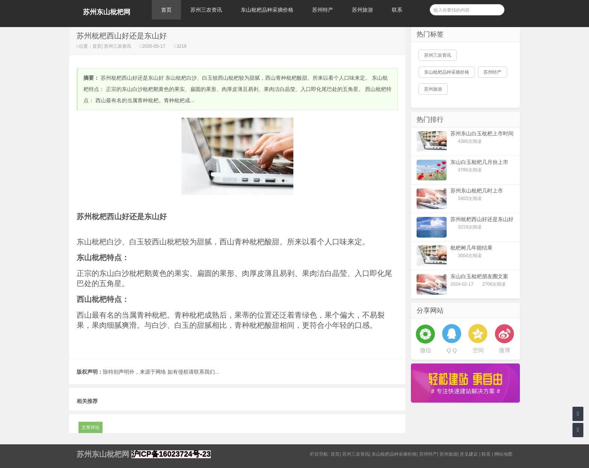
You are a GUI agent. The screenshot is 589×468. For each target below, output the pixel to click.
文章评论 (91, 427)
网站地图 (503, 454)
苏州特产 (322, 10)
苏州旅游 (362, 10)
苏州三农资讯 (206, 10)
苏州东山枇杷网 (106, 12)
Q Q (452, 350)
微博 (504, 350)
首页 (166, 10)
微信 (425, 350)
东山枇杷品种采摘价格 (267, 10)
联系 (397, 10)
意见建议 (469, 454)
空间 (478, 350)
